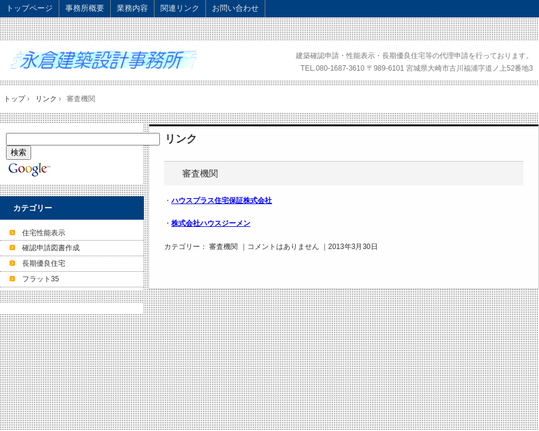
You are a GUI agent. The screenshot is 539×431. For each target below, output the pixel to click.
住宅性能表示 (43, 233)
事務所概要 (84, 8)
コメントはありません (283, 246)
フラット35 (40, 279)
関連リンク (180, 8)
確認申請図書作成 (51, 248)
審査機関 (200, 173)
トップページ (29, 8)
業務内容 (132, 8)
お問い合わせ (235, 8)
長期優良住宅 (43, 263)
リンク (181, 139)
